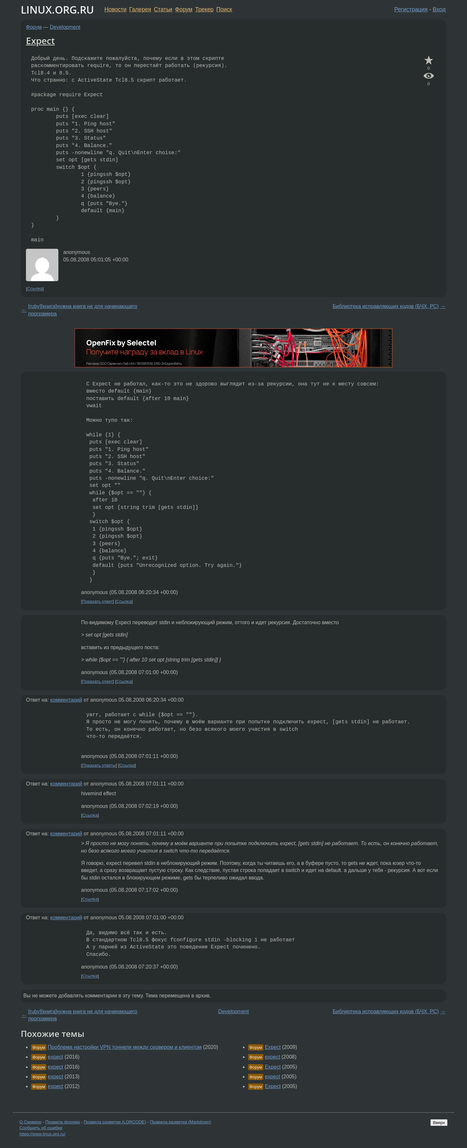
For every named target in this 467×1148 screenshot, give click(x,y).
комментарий (66, 700)
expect (55, 1057)
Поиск (224, 9)
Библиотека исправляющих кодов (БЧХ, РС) (386, 306)
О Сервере (30, 1121)
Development (65, 27)
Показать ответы (99, 765)
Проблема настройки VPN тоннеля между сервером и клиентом (124, 1047)
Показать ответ (97, 601)
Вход (439, 9)
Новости (115, 9)
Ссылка (34, 288)
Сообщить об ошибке (41, 1127)
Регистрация (411, 9)
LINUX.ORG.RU (57, 10)
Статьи (163, 9)
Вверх (439, 1122)
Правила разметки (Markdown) (180, 1121)
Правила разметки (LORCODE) (115, 1121)
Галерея (140, 9)
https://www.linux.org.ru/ (42, 1133)
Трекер (204, 9)
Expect (40, 40)
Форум (183, 9)
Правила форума (62, 1121)
